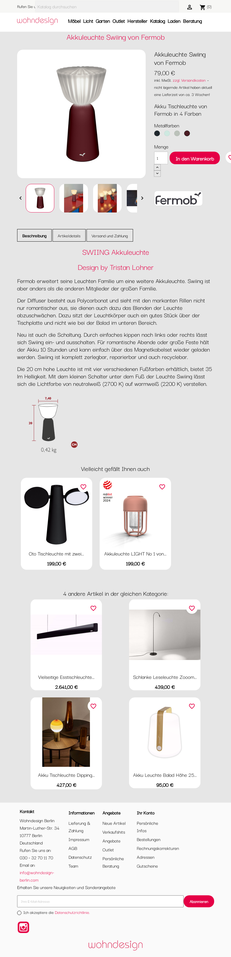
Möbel (74, 21)
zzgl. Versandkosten (189, 80)
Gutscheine (147, 865)
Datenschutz (80, 856)
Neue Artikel (114, 822)
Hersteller (137, 21)
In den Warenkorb (195, 158)
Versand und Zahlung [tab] (110, 235)
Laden (174, 21)
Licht (88, 21)
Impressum (79, 839)
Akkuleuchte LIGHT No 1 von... (135, 553)
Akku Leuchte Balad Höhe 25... (165, 775)
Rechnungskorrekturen (158, 847)
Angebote (111, 840)
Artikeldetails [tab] (69, 235)
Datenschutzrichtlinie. (72, 912)
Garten (103, 21)
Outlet (119, 21)
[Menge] (161, 158)
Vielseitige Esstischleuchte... (66, 677)
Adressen (145, 856)
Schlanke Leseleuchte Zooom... (165, 677)
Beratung (192, 21)
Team (73, 865)
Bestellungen (148, 839)
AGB (73, 847)
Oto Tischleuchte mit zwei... (56, 553)
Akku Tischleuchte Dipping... (66, 775)
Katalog (157, 21)
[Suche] (107, 6)
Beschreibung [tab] (34, 235)
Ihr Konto (145, 812)
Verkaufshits (114, 831)
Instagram (23, 927)
